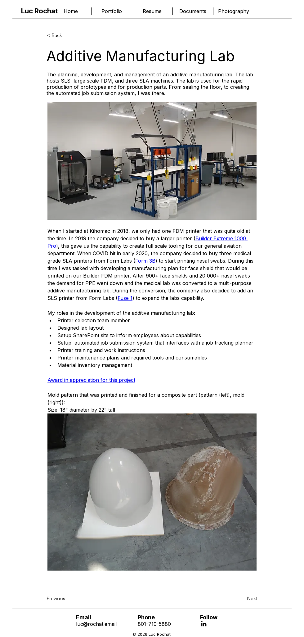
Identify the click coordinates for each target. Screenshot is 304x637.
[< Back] (67, 35)
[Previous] (67, 598)
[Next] (241, 598)
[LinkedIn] (204, 623)
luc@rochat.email (96, 624)
